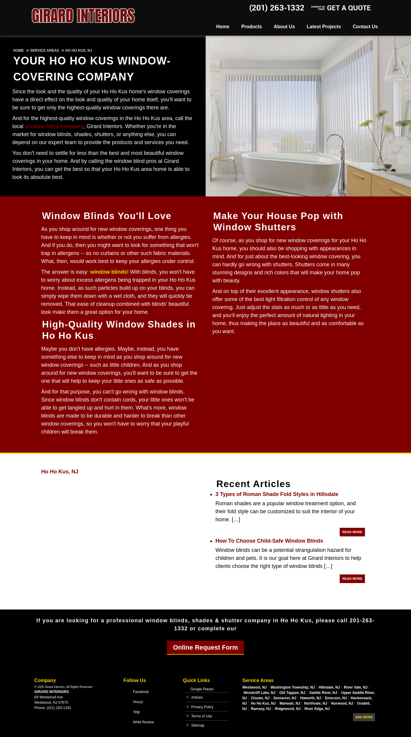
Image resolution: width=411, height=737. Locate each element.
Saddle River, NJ (323, 693)
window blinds (108, 272)
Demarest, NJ (284, 698)
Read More (352, 532)
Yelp (136, 712)
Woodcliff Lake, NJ (259, 693)
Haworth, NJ (310, 698)
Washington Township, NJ (293, 687)
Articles (197, 697)
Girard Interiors (51, 692)
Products (251, 26)
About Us (284, 26)
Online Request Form (205, 647)
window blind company (54, 126)
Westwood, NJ (254, 687)
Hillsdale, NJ (329, 687)
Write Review (143, 722)
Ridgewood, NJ (288, 709)
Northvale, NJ (315, 703)
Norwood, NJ (342, 703)
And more (364, 717)
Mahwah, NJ (290, 703)
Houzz (138, 702)
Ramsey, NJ (261, 709)
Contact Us (365, 26)
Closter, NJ (260, 698)
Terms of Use (201, 716)
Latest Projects (324, 26)
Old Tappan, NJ (292, 693)
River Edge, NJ (317, 709)
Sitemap (197, 725)
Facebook (141, 692)
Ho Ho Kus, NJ (59, 472)
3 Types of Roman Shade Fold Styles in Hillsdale (276, 494)
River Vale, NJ (355, 687)
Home (222, 26)
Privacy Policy (202, 707)
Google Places (201, 689)
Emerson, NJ (336, 698)
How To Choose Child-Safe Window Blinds (269, 541)
